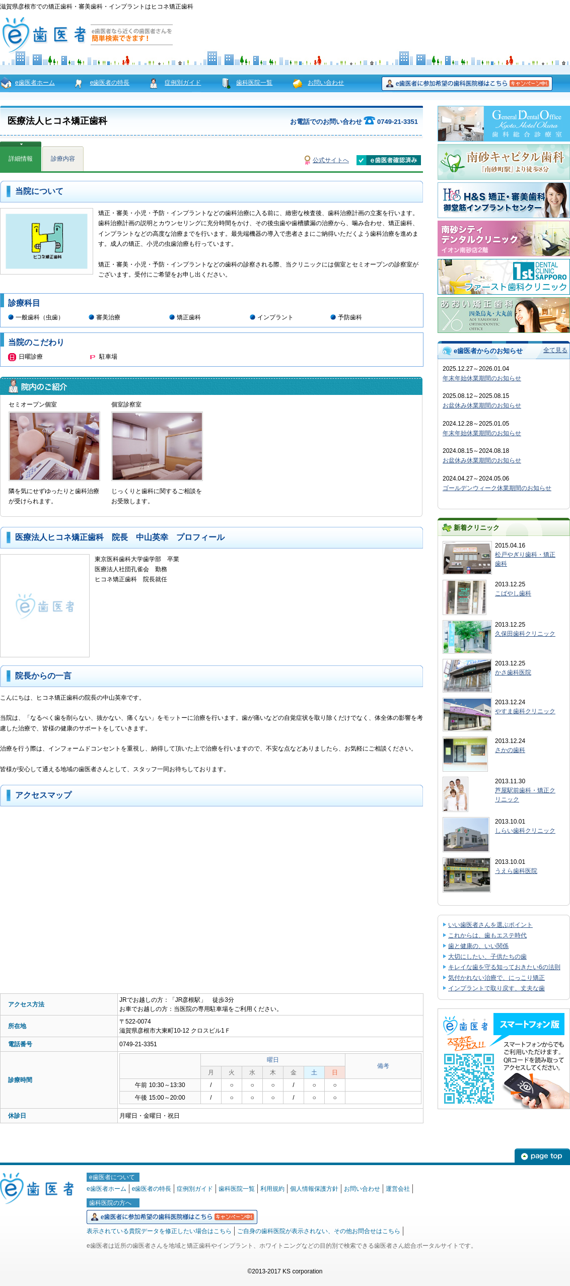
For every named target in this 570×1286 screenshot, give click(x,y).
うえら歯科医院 (516, 870)
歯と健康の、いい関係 (478, 946)
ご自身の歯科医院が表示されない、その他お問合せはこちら (318, 1231)
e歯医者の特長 (110, 82)
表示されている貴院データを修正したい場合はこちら (159, 1231)
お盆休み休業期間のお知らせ (482, 405)
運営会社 (398, 1188)
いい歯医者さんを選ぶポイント (490, 924)
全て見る (555, 350)
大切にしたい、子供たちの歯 (487, 956)
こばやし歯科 (513, 593)
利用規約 (272, 1188)
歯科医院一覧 (254, 82)
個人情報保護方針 (314, 1188)
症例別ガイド (183, 82)
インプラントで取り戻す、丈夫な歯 (496, 988)
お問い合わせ (326, 82)
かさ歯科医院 (513, 672)
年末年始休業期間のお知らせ (482, 378)
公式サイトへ (331, 160)
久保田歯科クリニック (525, 633)
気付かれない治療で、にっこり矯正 (496, 977)
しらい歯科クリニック (525, 830)
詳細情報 (21, 158)
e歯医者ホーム (35, 82)
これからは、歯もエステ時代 (487, 935)
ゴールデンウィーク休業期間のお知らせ (497, 488)
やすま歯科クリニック (525, 711)
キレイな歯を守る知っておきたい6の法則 (504, 967)
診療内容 (63, 158)
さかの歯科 (510, 750)
